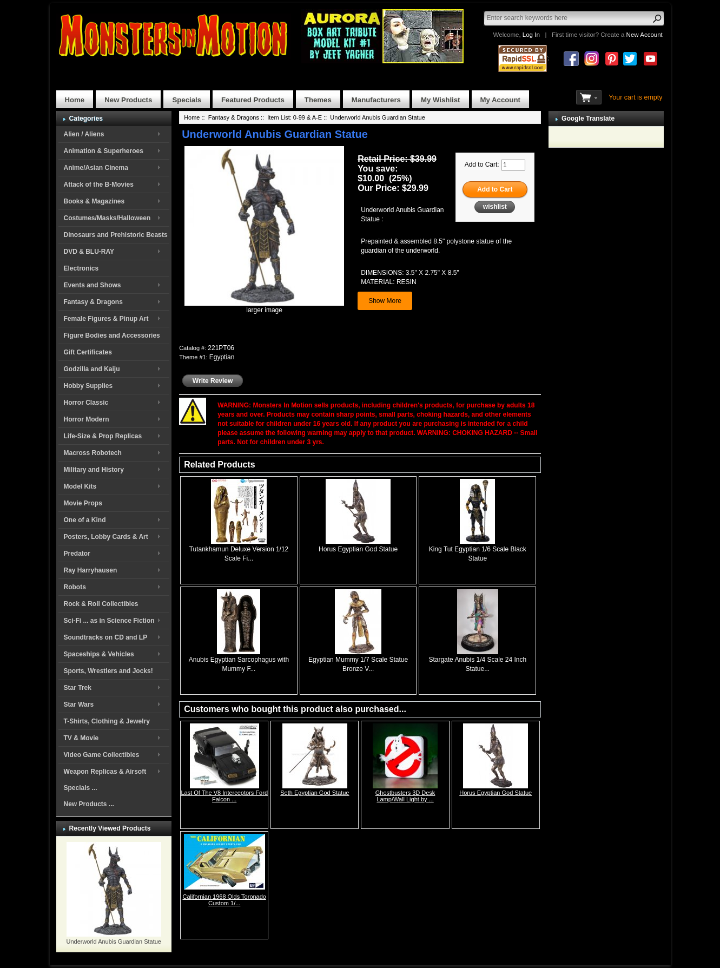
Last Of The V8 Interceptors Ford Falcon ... (224, 795)
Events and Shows (92, 285)
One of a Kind (85, 520)
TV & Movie (81, 738)
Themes (318, 100)
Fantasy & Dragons (93, 302)
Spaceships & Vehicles (99, 654)
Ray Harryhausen (90, 570)
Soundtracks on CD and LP (106, 637)
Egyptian (222, 357)
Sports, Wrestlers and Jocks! (108, 671)
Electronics (81, 268)
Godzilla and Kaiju (92, 369)
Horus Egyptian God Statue (358, 549)
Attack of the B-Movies (99, 184)
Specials (186, 100)
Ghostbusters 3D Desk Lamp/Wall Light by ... (405, 795)
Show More (384, 301)
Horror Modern (86, 419)
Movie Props (83, 503)
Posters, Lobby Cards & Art (106, 537)
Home (75, 100)
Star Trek (77, 688)
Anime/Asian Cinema (96, 168)
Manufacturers (376, 100)
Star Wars (79, 704)
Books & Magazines (94, 201)
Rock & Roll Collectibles (101, 604)
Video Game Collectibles (102, 755)
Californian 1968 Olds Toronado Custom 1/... (224, 899)
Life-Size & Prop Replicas (103, 436)
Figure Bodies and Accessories (112, 335)
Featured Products (253, 100)
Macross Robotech (93, 453)
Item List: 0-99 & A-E (294, 117)
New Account (644, 34)
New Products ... (89, 804)
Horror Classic (86, 402)
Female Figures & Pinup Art (106, 318)
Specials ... (80, 788)
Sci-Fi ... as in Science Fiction (109, 620)
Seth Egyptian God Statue (314, 792)
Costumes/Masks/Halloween (107, 218)
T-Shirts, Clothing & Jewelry (107, 721)
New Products (128, 100)
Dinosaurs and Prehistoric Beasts (116, 235)
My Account (500, 100)
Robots (75, 587)
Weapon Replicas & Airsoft (105, 771)
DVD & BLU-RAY (89, 251)
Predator (77, 553)
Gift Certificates (88, 352)
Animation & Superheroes (103, 151)
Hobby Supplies (88, 386)
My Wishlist (440, 100)
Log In (531, 34)
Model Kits (80, 486)
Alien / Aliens (84, 134)
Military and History (94, 469)
